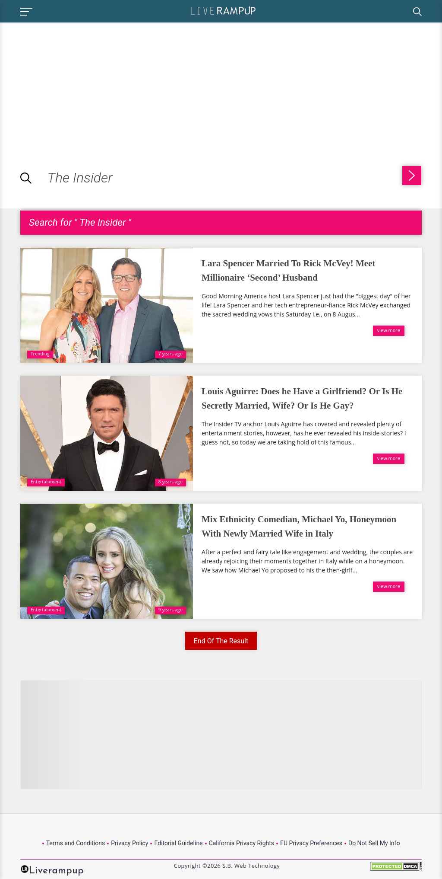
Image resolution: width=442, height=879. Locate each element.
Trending (40, 354)
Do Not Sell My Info (374, 843)
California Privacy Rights (241, 843)
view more (388, 330)
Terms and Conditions (75, 843)
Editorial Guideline (178, 843)
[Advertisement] (72, 83)
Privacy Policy (129, 843)
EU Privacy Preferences (311, 843)
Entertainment (46, 482)
